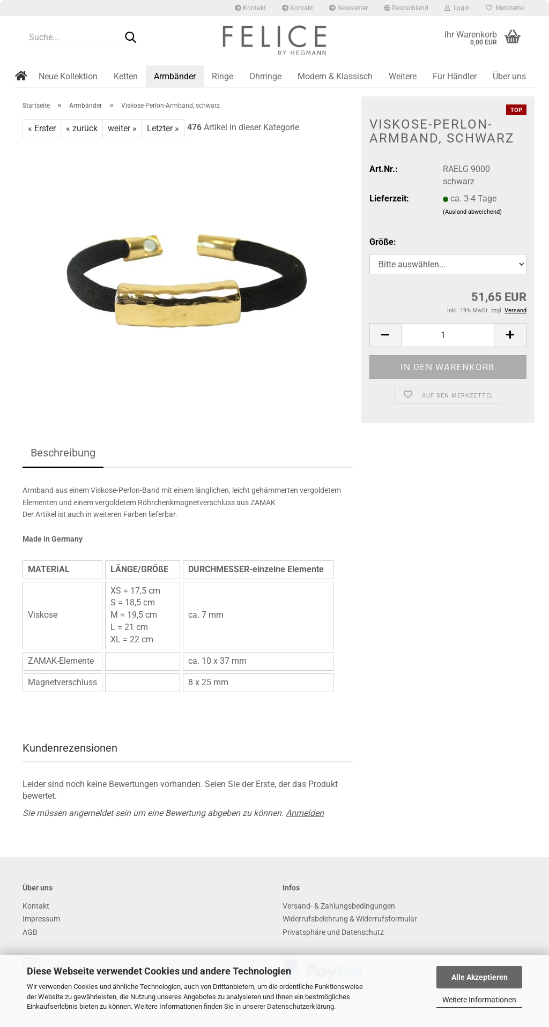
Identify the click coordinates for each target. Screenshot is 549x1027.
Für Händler (455, 76)
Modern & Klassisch (335, 76)
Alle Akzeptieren (479, 977)
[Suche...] (130, 38)
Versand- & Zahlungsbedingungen (339, 906)
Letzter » (163, 128)
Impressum (41, 918)
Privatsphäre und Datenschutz (333, 932)
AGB (30, 932)
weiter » (122, 128)
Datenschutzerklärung (300, 1006)
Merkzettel (505, 8)
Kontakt (250, 8)
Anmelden (305, 813)
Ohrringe (265, 76)
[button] (406, 8)
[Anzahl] (448, 335)
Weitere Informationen (479, 999)
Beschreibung (63, 452)
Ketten (126, 76)
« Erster (42, 128)
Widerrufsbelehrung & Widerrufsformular (350, 918)
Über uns (509, 76)
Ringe (222, 76)
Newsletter (348, 8)
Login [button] (457, 8)
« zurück (82, 128)
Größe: (382, 242)
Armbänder (175, 76)
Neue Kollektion (68, 76)
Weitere (403, 76)
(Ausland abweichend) (472, 211)
